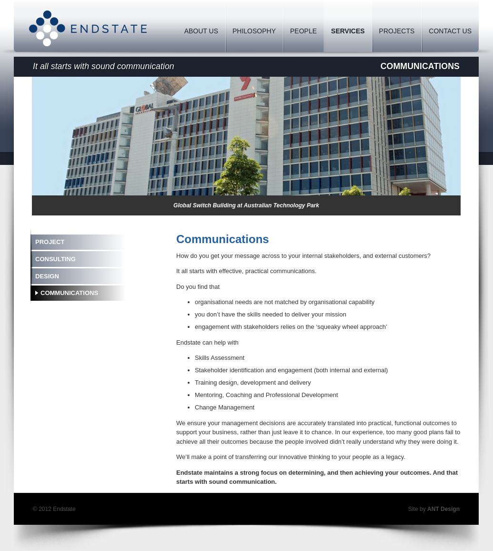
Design (47, 276)
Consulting (55, 259)
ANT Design (443, 509)
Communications (69, 292)
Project (49, 241)
